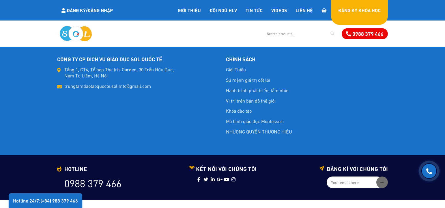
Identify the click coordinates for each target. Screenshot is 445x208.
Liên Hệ (304, 10)
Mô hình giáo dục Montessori (255, 121)
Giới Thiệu (189, 10)
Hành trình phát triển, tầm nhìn (257, 90)
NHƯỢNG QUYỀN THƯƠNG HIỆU (259, 132)
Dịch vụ (245, 33)
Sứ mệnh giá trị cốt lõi (248, 80)
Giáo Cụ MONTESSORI (181, 33)
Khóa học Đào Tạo (127, 33)
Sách (220, 33)
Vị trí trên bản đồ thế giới (251, 101)
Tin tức (254, 10)
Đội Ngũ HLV (223, 10)
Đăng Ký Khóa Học (359, 10)
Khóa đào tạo (239, 111)
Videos (279, 10)
